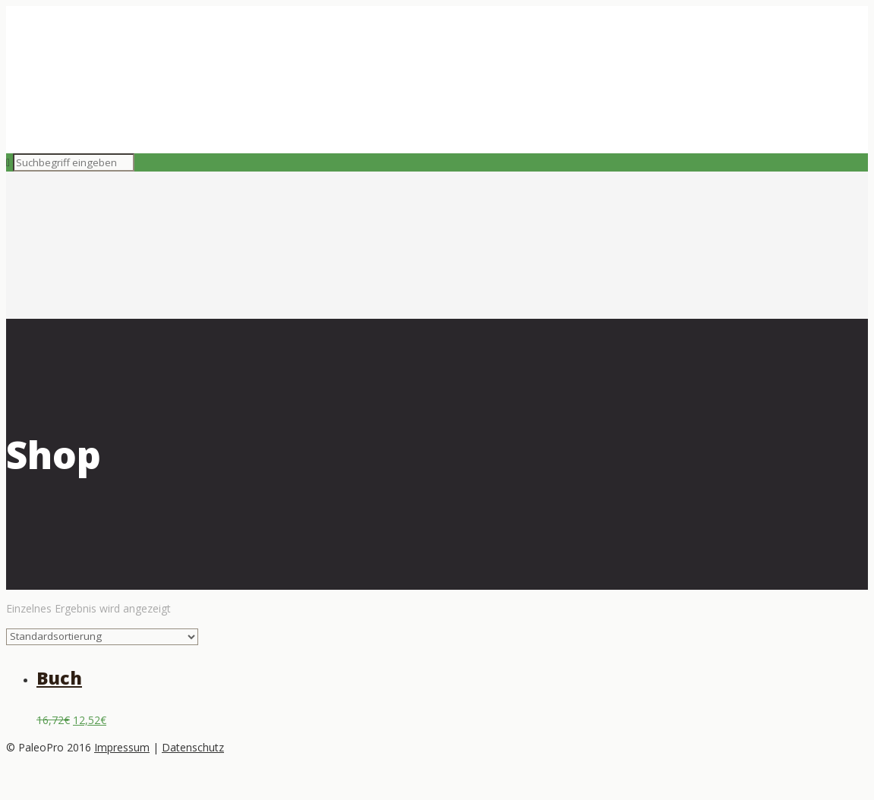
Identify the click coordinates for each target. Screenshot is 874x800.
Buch (59, 678)
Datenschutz (193, 747)
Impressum (122, 747)
